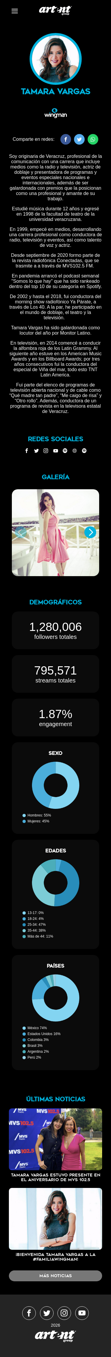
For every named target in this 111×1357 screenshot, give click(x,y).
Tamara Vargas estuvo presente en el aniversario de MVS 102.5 (55, 1177)
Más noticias (55, 1275)
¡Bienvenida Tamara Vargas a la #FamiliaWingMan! (56, 1257)
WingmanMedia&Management (55, 10)
